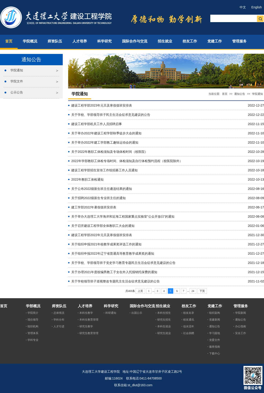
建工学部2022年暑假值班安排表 (93, 207)
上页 (140, 291)
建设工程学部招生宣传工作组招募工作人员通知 (104, 170)
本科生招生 (164, 312)
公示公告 (16, 92)
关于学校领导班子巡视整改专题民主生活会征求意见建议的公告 (115, 281)
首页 (224, 93)
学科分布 (58, 319)
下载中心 (214, 353)
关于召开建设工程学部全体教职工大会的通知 (102, 226)
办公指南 (240, 326)
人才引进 (58, 326)
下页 (202, 291)
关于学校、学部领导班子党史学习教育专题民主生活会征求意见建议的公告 (123, 263)
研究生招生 (164, 319)
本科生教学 (86, 312)
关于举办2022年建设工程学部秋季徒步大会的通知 (106, 133)
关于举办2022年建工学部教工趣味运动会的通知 (104, 142)
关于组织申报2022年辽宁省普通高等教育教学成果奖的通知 (112, 253)
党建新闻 (214, 319)
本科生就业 (164, 326)
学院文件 (16, 81)
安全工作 (240, 333)
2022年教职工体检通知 (87, 179)
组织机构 (33, 326)
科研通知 (110, 312)
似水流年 (188, 326)
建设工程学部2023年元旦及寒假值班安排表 (101, 105)
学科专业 (33, 340)
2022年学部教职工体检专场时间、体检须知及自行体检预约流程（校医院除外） (127, 161)
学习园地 (214, 333)
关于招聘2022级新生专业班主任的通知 (98, 198)
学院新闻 (240, 312)
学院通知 (16, 70)
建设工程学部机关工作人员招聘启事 (96, 124)
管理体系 (33, 333)
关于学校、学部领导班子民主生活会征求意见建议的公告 (110, 114)
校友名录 (188, 312)
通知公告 (239, 93)
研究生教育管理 (88, 333)
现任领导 (33, 319)
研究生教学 (86, 326)
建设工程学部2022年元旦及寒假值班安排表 (101, 235)
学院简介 (33, 312)
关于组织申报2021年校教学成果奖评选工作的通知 (106, 244)
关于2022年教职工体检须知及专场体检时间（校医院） (109, 151)
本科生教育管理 (88, 319)
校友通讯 (188, 319)
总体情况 (58, 312)
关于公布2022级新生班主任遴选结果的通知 (101, 189)
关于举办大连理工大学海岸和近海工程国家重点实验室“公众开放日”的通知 (122, 216)
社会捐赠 (188, 333)
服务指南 (214, 346)
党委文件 (214, 340)
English (256, 7)
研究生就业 (164, 333)
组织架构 (214, 312)
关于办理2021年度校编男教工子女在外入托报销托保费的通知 (114, 272)
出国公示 (136, 312)
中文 (243, 7)
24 (193, 291)
